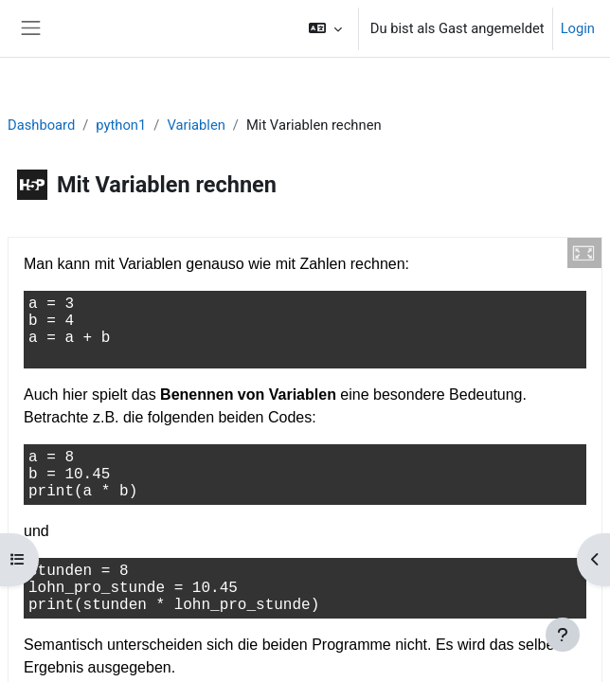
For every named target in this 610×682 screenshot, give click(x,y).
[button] (324, 28)
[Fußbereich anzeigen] (563, 635)
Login (578, 28)
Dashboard (41, 125)
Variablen (195, 125)
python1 (121, 125)
